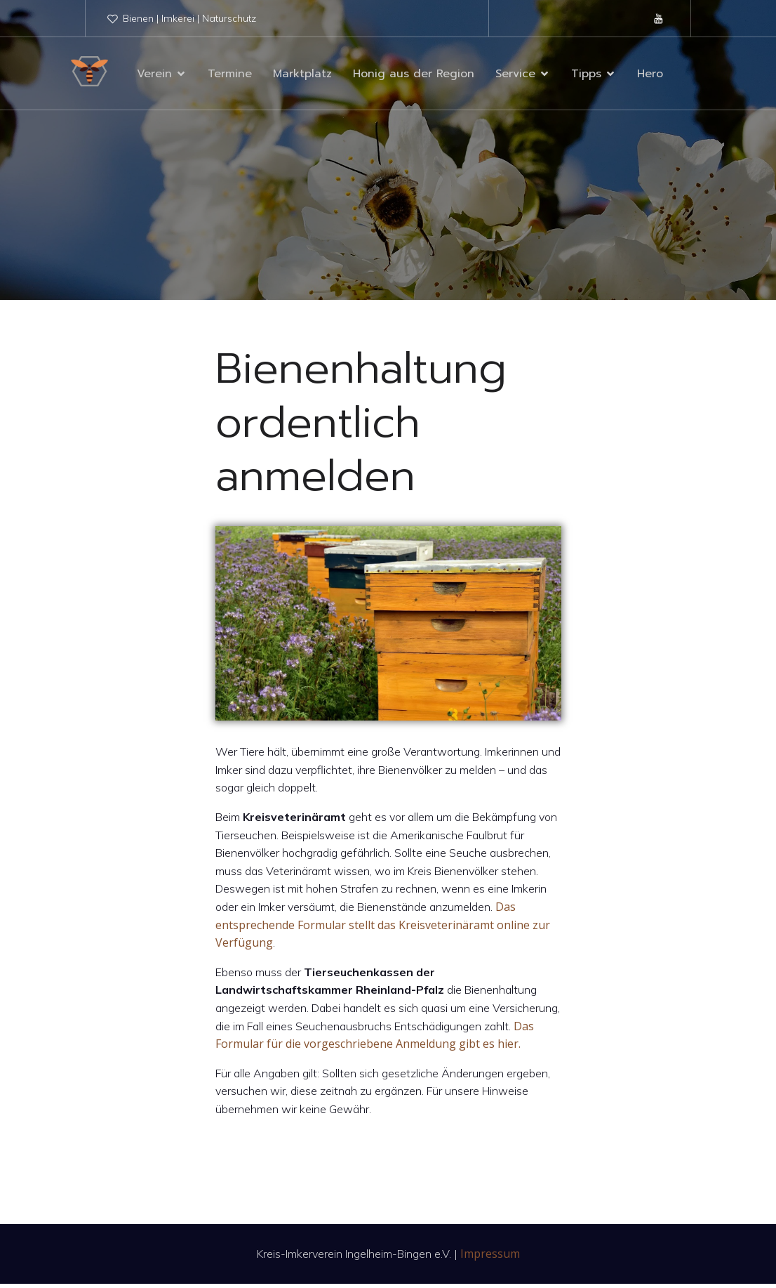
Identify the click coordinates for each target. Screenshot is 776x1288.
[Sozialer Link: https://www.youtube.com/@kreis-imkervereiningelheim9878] (658, 18)
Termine (230, 75)
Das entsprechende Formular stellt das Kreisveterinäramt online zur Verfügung (382, 928)
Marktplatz (302, 75)
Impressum (490, 1258)
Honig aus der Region (413, 75)
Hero (650, 75)
